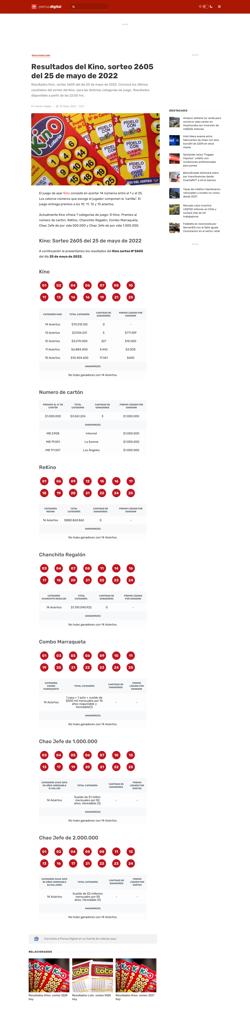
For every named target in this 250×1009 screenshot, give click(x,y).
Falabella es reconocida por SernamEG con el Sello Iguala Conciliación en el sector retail (201, 227)
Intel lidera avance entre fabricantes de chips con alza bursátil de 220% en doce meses (201, 142)
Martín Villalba (43, 106)
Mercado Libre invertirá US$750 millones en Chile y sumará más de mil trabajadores (199, 211)
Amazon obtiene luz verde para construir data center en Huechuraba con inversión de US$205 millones (202, 124)
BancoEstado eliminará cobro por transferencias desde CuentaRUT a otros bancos (201, 176)
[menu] (217, 5)
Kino (66, 193)
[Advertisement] (125, 35)
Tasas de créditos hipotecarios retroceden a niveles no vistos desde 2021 (201, 193)
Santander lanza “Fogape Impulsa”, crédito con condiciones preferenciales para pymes (199, 160)
